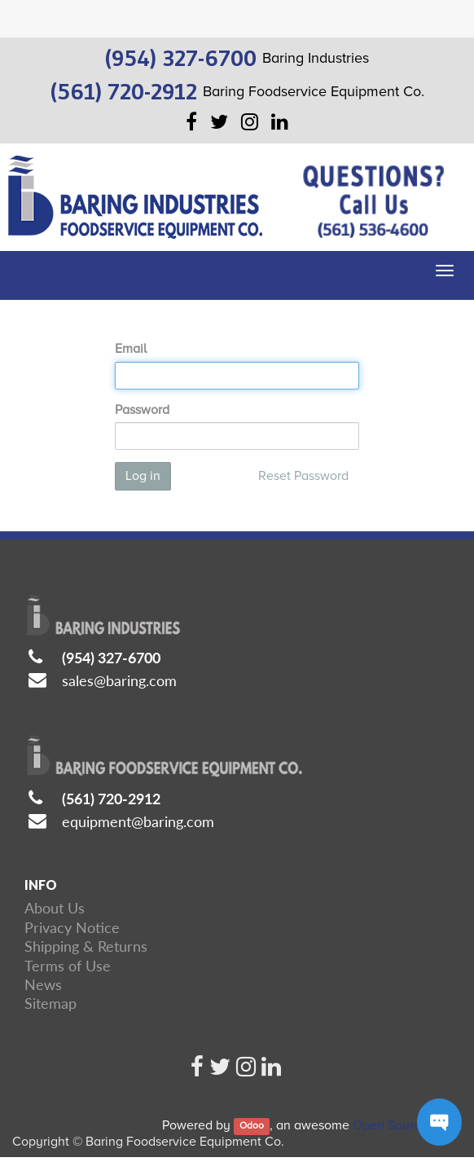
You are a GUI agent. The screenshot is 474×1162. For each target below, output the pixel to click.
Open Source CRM (406, 1125)
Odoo (251, 1126)
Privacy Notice (72, 927)
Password (142, 410)
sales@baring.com (119, 680)
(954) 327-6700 (111, 658)
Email (131, 349)
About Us (54, 908)
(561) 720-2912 (111, 799)
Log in (142, 476)
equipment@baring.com (138, 821)
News (43, 984)
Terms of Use (67, 966)
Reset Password (303, 476)
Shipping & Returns (85, 946)
